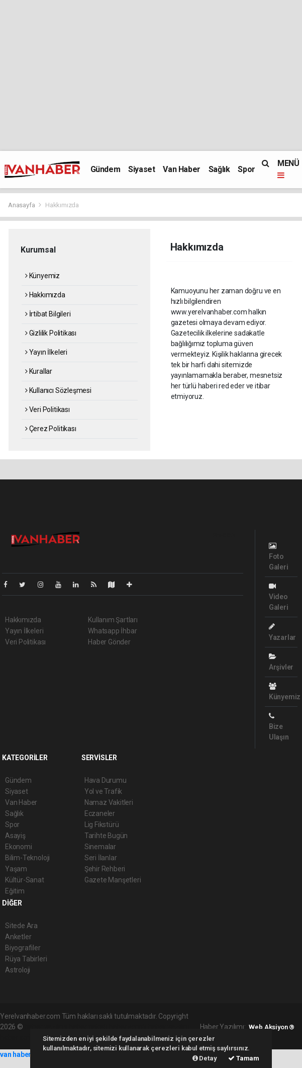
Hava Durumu (105, 780)
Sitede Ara (21, 926)
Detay (204, 1058)
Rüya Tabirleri (26, 959)
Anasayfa (22, 205)
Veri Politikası (47, 409)
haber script (18, 1037)
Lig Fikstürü (101, 824)
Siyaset (141, 169)
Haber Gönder (109, 642)
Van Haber (181, 169)
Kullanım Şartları (113, 620)
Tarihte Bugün (106, 836)
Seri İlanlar (100, 858)
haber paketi (88, 1027)
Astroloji (17, 970)
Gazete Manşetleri (112, 880)
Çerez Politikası (50, 429)
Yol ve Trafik (103, 791)
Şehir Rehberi (105, 869)
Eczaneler (99, 813)
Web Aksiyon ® (271, 1027)
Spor (246, 169)
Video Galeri (278, 597)
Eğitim (15, 891)
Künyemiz (42, 276)
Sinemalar (100, 847)
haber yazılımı (46, 1027)
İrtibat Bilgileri (47, 314)
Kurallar (38, 371)
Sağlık (219, 169)
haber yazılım (169, 1027)
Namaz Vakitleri (108, 802)
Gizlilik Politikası (50, 333)
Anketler (18, 937)
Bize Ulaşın (279, 726)
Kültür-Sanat (24, 880)
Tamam (243, 1058)
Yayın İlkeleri (46, 352)
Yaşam (16, 869)
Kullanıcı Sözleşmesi (58, 390)
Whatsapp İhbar (112, 631)
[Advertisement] (151, 75)
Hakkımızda (62, 205)
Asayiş (15, 836)
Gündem (105, 169)
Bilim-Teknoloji (27, 858)
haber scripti (128, 1027)
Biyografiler (23, 948)
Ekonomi (18, 847)
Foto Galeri (278, 556)
